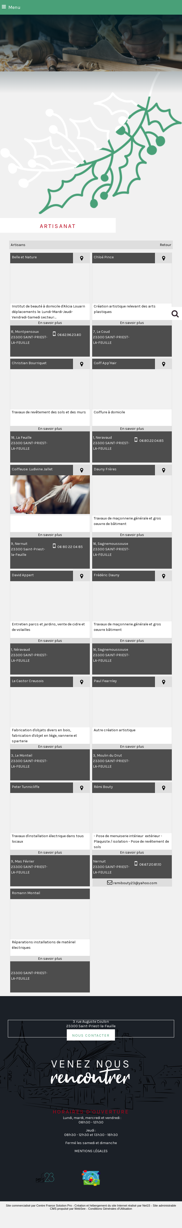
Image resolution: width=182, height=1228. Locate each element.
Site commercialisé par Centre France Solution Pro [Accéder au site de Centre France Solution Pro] (39, 1205)
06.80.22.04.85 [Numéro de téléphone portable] (151, 440)
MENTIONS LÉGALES (91, 1151)
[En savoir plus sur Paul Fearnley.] (132, 746)
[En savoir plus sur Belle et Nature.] (50, 322)
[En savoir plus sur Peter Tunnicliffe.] (50, 852)
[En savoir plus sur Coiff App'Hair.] (132, 428)
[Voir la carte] (81, 258)
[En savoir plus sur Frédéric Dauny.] (132, 640)
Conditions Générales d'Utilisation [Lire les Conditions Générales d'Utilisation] (110, 1208)
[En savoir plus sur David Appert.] (50, 640)
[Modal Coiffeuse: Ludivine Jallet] (50, 513)
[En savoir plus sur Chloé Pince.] (132, 322)
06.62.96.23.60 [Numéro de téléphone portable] (69, 335)
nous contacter (91, 1035)
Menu (14, 7)
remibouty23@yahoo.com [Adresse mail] (134, 883)
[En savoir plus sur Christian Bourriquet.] (50, 428)
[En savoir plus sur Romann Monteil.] (50, 958)
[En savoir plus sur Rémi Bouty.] (132, 852)
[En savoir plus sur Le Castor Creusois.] (50, 746)
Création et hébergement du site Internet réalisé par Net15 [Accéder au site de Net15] (112, 1205)
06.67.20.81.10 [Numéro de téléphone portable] (150, 864)
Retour (165, 245)
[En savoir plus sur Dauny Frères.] (132, 535)
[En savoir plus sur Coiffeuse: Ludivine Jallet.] (50, 535)
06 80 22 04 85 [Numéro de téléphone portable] (70, 547)
